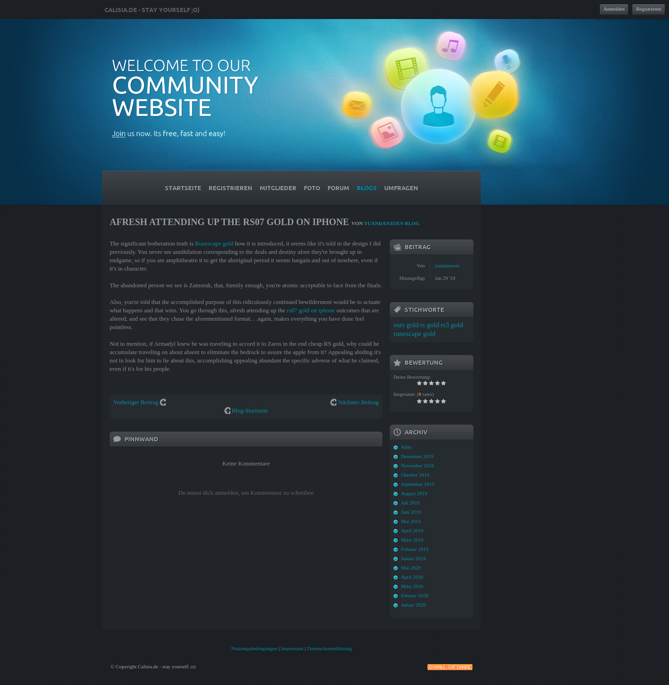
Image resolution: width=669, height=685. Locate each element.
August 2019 (414, 493)
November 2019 (417, 465)
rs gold (429, 325)
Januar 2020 (413, 604)
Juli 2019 (410, 502)
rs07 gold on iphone (311, 310)
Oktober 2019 (415, 475)
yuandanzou (447, 265)
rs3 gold (451, 325)
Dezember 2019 (417, 456)
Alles (406, 447)
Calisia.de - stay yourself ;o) (152, 9)
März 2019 (412, 540)
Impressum (292, 648)
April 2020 (412, 577)
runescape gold (414, 333)
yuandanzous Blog (392, 223)
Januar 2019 (413, 558)
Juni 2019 (411, 512)
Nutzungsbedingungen (254, 648)
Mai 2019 (410, 521)
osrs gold (406, 325)
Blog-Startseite (250, 410)
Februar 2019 (414, 549)
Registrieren (648, 9)
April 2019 (412, 530)
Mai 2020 (410, 567)
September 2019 (417, 484)
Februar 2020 (414, 595)
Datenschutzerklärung (329, 648)
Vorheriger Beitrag (135, 402)
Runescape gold (214, 243)
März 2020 (412, 586)
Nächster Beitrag (358, 402)
